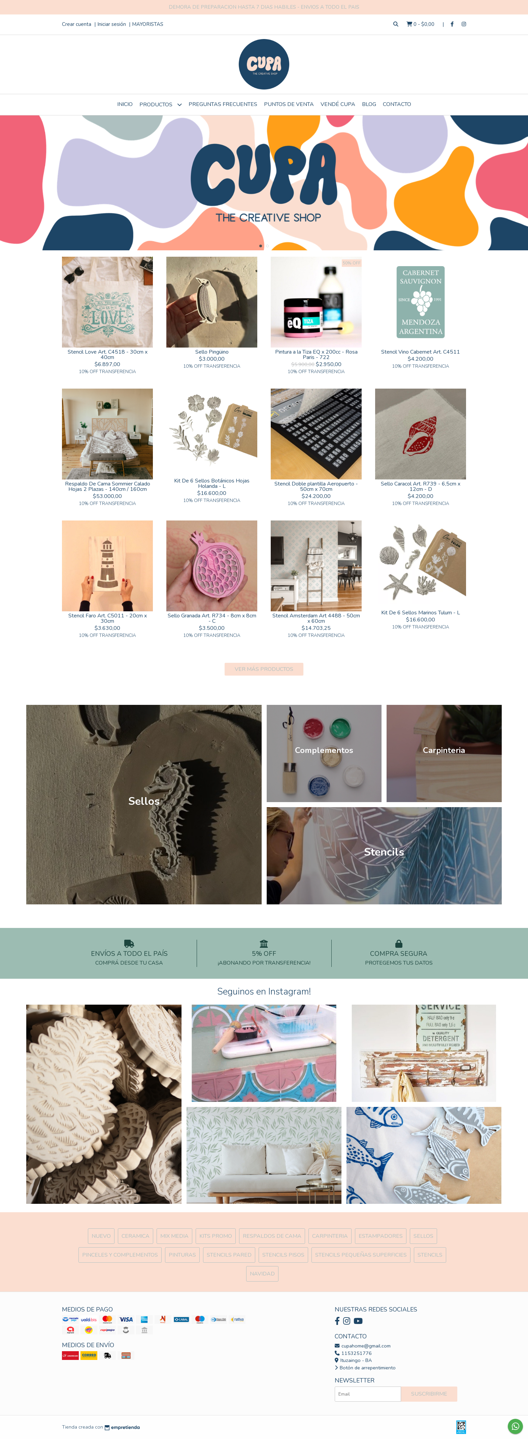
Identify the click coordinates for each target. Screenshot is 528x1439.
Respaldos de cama (272, 1236)
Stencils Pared (229, 1255)
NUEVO (101, 1236)
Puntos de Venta (289, 104)
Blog (369, 104)
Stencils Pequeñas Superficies (361, 1255)
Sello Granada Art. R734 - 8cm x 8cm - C (212, 618)
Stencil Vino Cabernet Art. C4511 (420, 352)
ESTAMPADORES (381, 1236)
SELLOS (423, 1236)
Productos (160, 104)
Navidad (262, 1274)
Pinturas (182, 1255)
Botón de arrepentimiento (365, 1367)
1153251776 (353, 1353)
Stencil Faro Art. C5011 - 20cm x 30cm (107, 618)
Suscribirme (429, 1394)
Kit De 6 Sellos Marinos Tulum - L (420, 612)
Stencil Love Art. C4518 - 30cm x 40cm (107, 354)
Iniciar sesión (111, 24)
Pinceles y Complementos (120, 1255)
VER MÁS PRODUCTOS (264, 669)
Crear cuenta (76, 24)
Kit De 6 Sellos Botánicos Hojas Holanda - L (212, 483)
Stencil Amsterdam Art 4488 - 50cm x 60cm (316, 618)
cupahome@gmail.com (363, 1345)
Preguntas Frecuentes (223, 104)
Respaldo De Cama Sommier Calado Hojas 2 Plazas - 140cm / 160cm (107, 486)
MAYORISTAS (147, 24)
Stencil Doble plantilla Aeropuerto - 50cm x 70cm (316, 486)
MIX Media (174, 1236)
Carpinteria (330, 1236)
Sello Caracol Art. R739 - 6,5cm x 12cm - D (420, 486)
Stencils (430, 1255)
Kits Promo (215, 1236)
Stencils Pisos (283, 1255)
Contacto (397, 104)
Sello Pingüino (212, 352)
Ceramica (136, 1236)
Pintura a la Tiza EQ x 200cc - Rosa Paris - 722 (316, 354)
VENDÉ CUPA (338, 104)
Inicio (125, 104)
